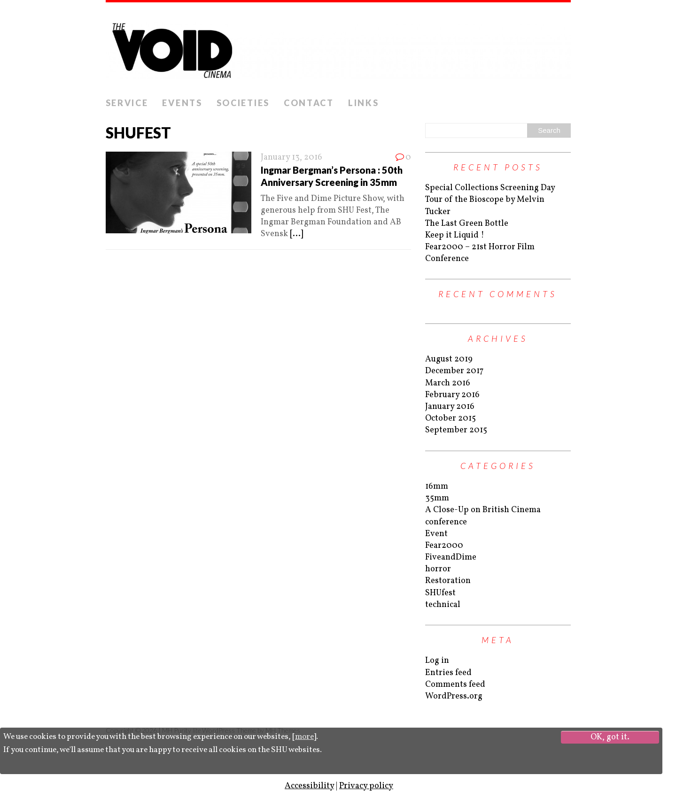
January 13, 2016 (291, 157)
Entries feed (448, 673)
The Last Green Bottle (466, 224)
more (304, 737)
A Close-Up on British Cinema (483, 510)
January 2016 (449, 407)
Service (127, 103)
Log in (437, 661)
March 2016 (447, 383)
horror (438, 569)
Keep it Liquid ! (454, 235)
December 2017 (454, 371)
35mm (437, 498)
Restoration (448, 581)
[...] (296, 234)
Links (363, 103)
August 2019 (449, 359)
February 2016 (452, 395)
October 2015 (450, 418)
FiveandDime (450, 557)
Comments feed (455, 685)
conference (446, 522)
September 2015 (456, 430)
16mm (436, 486)
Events (182, 103)
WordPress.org (453, 696)
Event (436, 534)
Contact (309, 103)
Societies (243, 103)
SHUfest (440, 593)
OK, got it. (610, 737)
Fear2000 (444, 546)
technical (442, 605)
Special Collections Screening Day (490, 188)
